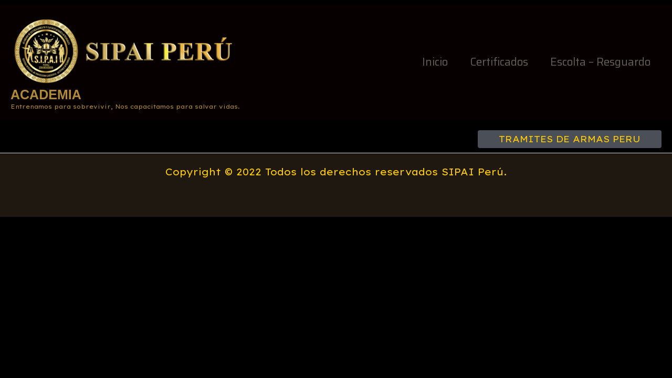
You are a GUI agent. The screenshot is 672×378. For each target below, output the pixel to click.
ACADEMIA (45, 94)
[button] (570, 139)
